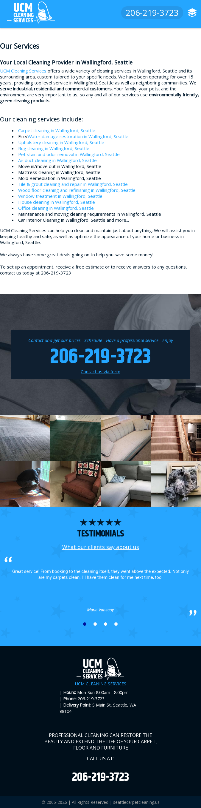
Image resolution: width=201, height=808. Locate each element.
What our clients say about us (100, 547)
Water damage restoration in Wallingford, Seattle (78, 136)
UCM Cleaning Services (23, 71)
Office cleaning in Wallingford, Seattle (56, 208)
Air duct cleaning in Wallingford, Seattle (57, 160)
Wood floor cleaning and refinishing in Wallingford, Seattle (76, 190)
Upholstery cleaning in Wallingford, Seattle (61, 142)
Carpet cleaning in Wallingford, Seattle (56, 130)
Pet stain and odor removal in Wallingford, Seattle (69, 154)
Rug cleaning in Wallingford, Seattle (53, 148)
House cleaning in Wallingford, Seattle (56, 202)
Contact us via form (100, 371)
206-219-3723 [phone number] (152, 13)
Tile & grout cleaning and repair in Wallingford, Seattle (73, 184)
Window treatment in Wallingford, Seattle (60, 196)
